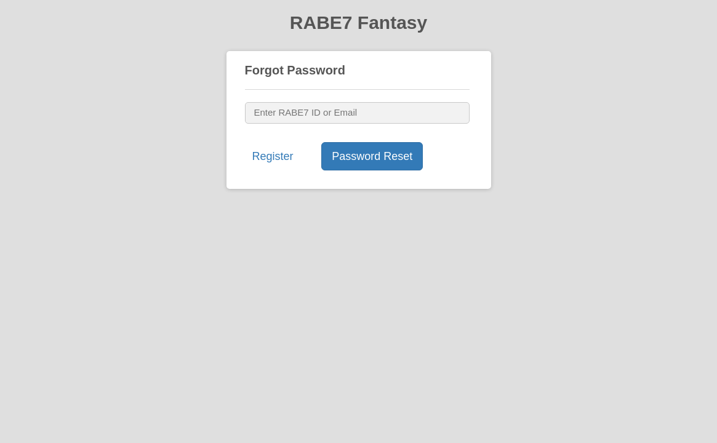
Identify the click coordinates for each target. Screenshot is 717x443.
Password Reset (372, 156)
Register (273, 156)
